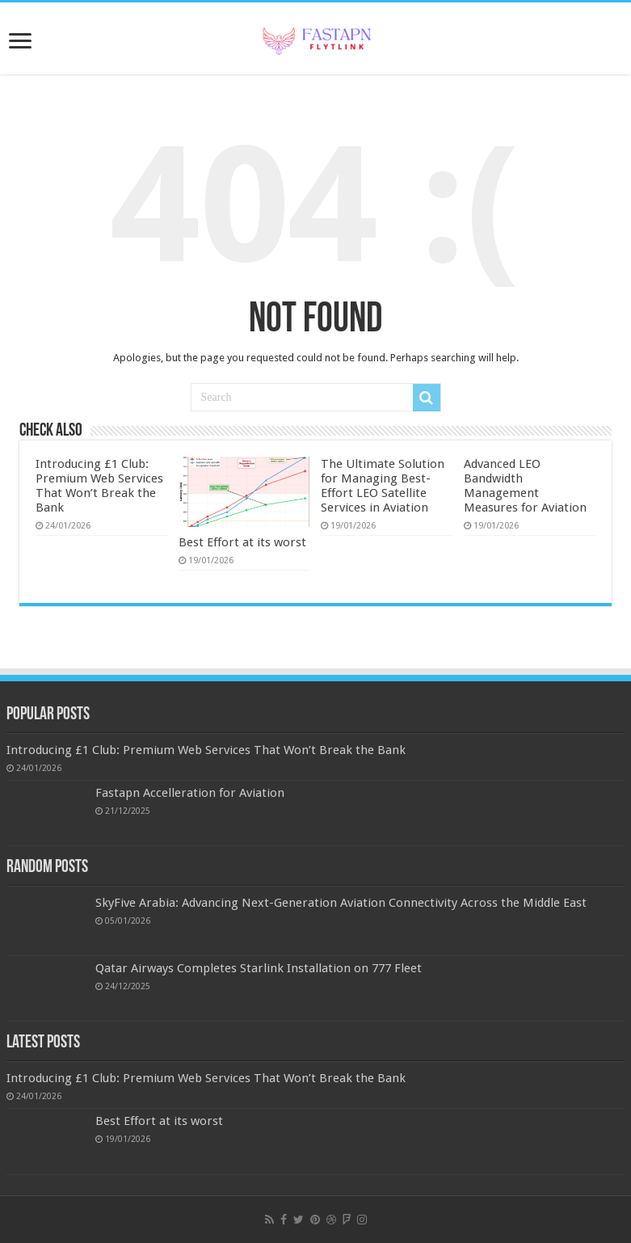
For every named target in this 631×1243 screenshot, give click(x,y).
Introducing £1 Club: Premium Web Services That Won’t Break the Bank (99, 486)
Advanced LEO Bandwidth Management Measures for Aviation (525, 486)
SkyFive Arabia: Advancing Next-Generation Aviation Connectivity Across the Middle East (341, 902)
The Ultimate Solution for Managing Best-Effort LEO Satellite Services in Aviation (382, 486)
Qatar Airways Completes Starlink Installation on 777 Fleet (258, 968)
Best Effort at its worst (242, 542)
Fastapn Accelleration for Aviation (189, 793)
